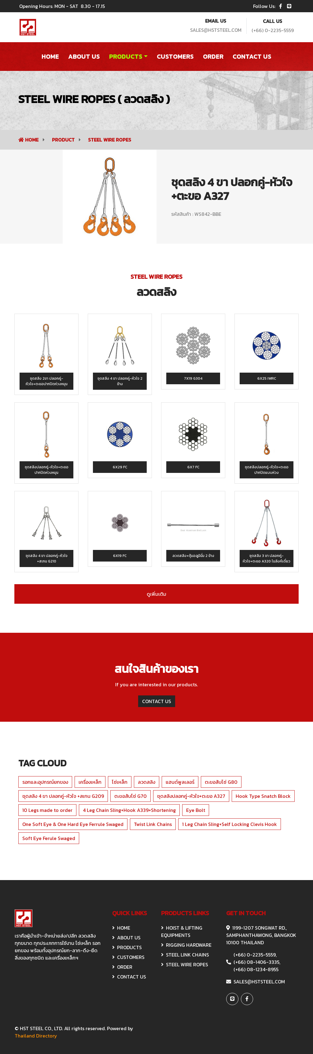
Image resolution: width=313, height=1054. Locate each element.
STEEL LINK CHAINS (185, 954)
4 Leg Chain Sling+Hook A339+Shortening (129, 810)
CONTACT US (156, 701)
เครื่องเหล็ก (90, 782)
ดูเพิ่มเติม (156, 594)
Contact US (252, 56)
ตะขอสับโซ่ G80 (221, 782)
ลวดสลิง (146, 782)
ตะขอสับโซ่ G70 (130, 796)
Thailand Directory (36, 1035)
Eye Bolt (195, 810)
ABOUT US (126, 937)
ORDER (122, 967)
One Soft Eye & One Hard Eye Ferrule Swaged (72, 824)
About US (84, 56)
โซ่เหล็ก (119, 782)
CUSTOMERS (128, 957)
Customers (175, 56)
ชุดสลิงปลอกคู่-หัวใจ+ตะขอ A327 (191, 796)
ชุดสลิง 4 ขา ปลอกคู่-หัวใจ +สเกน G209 (63, 796)
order (213, 56)
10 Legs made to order (47, 810)
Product (64, 139)
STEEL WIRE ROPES (109, 139)
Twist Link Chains (153, 824)
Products (125, 56)
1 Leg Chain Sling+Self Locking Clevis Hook (229, 824)
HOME (121, 927)
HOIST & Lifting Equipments (181, 931)
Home (50, 56)
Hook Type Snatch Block (263, 796)
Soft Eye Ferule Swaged (48, 838)
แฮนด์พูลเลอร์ (180, 782)
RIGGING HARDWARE (186, 945)
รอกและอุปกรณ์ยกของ (45, 782)
